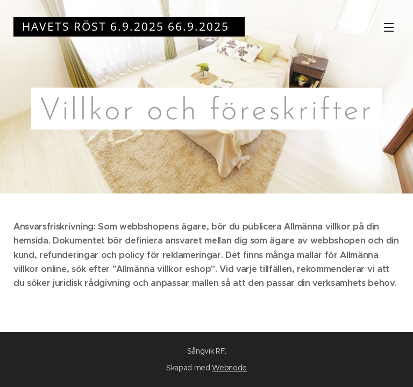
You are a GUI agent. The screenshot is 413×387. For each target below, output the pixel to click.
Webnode (229, 367)
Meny (389, 27)
